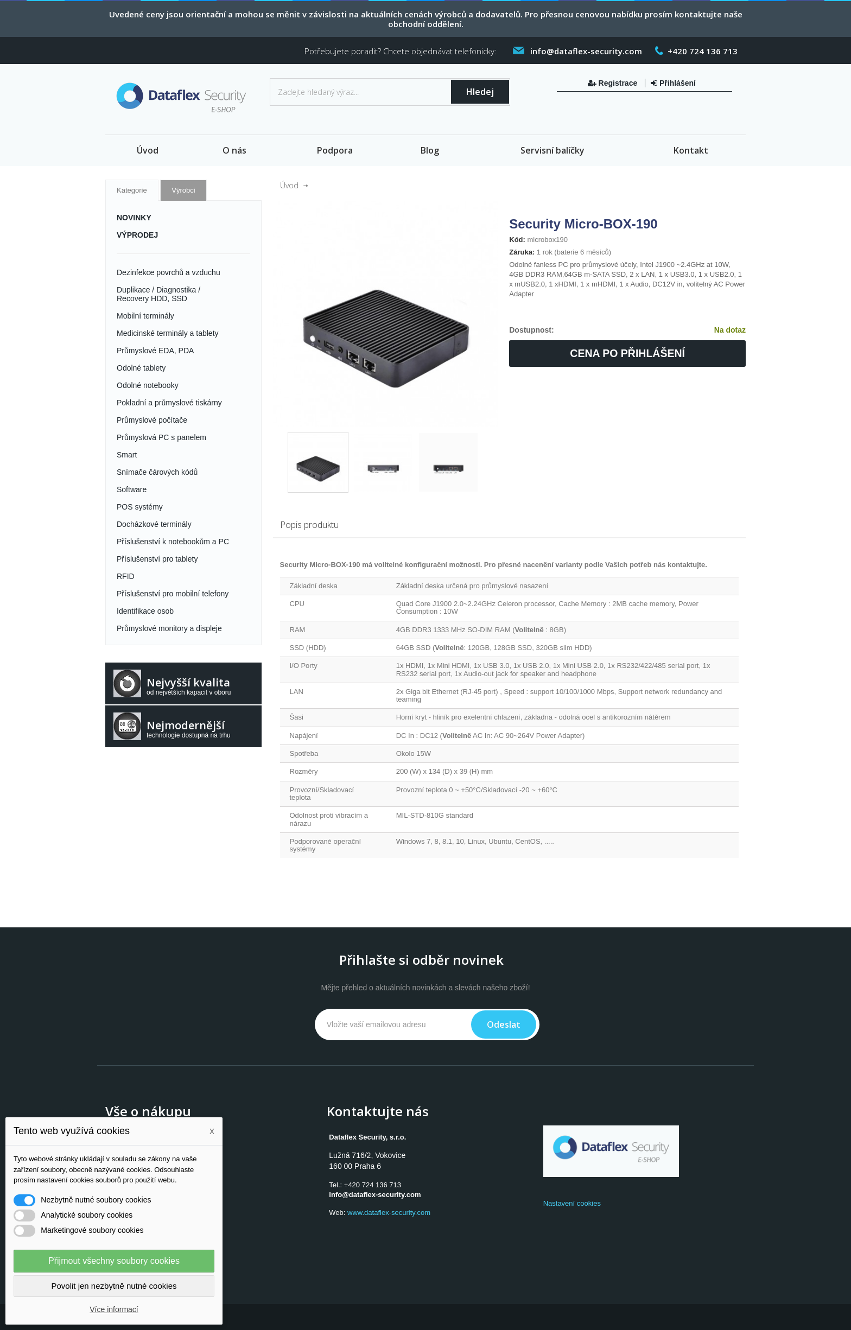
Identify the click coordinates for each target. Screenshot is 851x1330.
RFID (126, 576)
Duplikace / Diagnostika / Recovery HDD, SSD (158, 294)
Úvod (147, 150)
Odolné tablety (141, 368)
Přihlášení (673, 83)
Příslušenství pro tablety (157, 559)
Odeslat (503, 1024)
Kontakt (691, 150)
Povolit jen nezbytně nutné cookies (114, 1285)
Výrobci (183, 190)
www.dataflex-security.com (388, 1212)
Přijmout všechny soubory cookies (114, 1260)
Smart (127, 454)
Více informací (114, 1309)
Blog (430, 150)
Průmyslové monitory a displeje (169, 628)
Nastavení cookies (572, 1203)
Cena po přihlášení (627, 353)
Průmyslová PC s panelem (161, 437)
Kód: (517, 240)
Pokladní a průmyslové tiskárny (169, 402)
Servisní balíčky (552, 150)
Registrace (613, 83)
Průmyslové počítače (152, 420)
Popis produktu (309, 525)
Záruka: (522, 252)
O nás (234, 150)
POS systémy (140, 506)
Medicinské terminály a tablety (168, 333)
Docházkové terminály (154, 524)
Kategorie (132, 190)
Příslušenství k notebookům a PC (173, 541)
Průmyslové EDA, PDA (155, 350)
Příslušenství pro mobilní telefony (172, 593)
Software (132, 489)
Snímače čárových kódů (157, 472)
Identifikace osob (145, 611)
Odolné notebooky (148, 385)
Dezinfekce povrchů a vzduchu (168, 272)
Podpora (335, 150)
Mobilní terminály (145, 315)
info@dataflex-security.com (375, 1195)
